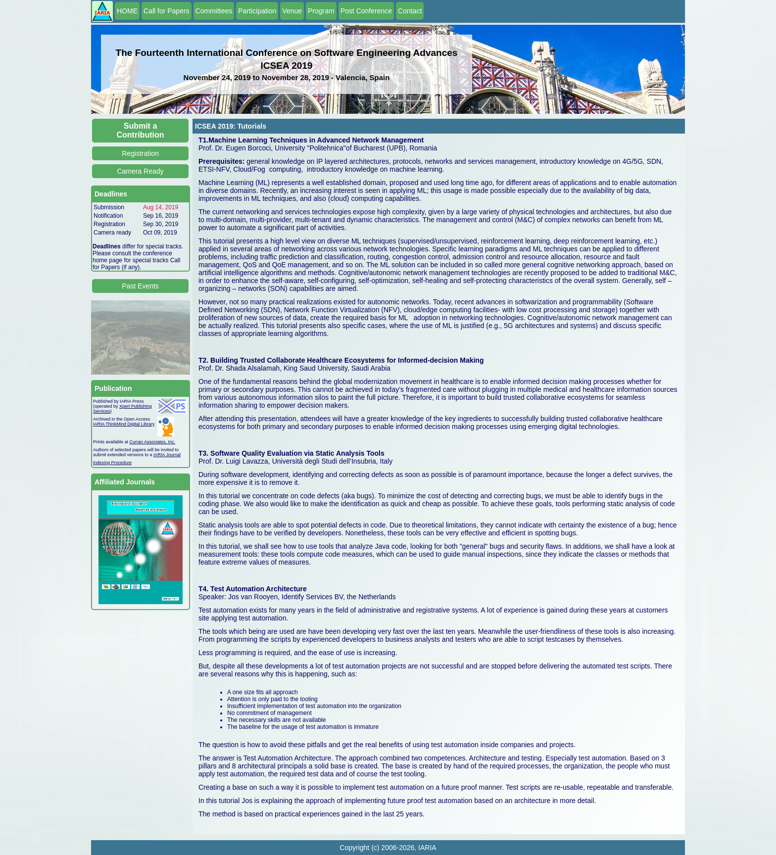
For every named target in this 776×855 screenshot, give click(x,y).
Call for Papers (167, 11)
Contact (410, 11)
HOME (127, 11)
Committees (214, 11)
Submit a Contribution (140, 130)
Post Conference (366, 11)
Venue (292, 11)
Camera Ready (140, 171)
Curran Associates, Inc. (153, 441)
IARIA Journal (167, 454)
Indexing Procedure (112, 462)
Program (321, 11)
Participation (257, 11)
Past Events (140, 286)
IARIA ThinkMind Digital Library (123, 424)
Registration (140, 153)
